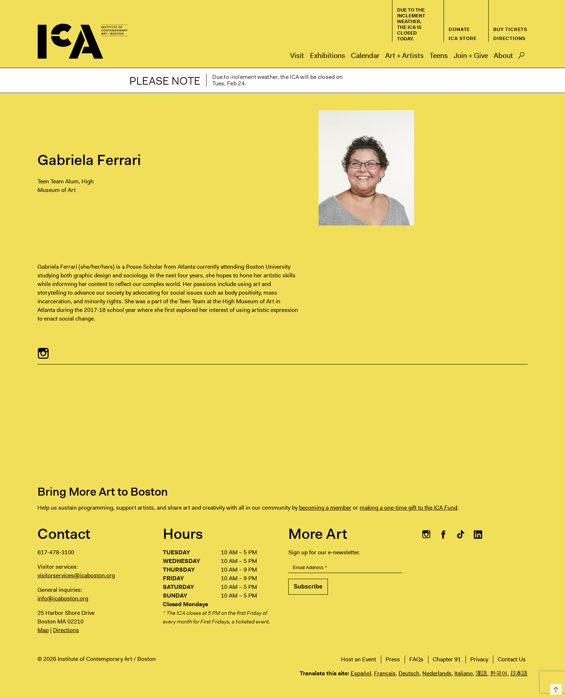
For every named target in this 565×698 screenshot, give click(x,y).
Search (521, 57)
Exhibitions (327, 55)
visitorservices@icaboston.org (76, 575)
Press (393, 659)
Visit (297, 55)
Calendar (365, 55)
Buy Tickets (510, 29)
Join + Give (471, 55)
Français (385, 673)
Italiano (463, 673)
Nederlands (436, 673)
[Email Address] (345, 568)
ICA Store (462, 38)
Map (43, 630)
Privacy (479, 659)
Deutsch (409, 673)
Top (554, 688)
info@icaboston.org (62, 598)
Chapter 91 (447, 659)
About (503, 55)
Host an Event (358, 659)
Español (361, 673)
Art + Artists (404, 55)
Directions (509, 38)
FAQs (416, 659)
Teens (439, 55)
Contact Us (512, 659)
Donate (459, 29)
